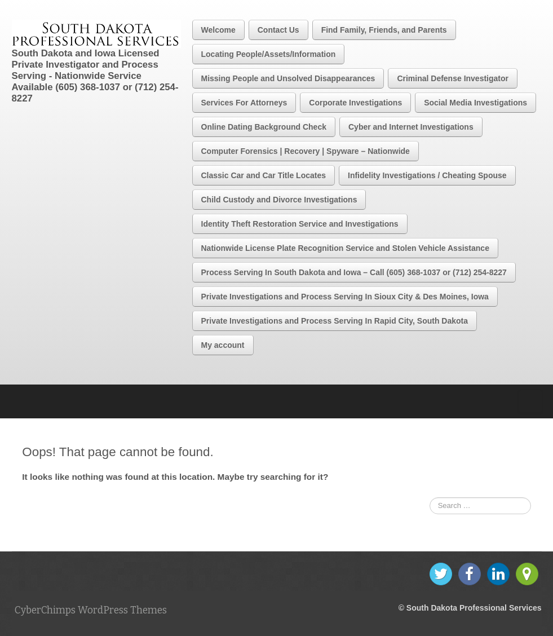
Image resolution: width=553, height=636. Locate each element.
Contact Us (278, 29)
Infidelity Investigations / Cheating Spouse (427, 175)
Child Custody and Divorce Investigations (279, 199)
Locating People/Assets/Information (268, 54)
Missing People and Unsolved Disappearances (288, 78)
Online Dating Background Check (263, 126)
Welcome (218, 29)
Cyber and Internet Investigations (411, 126)
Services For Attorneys (244, 102)
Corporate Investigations (355, 102)
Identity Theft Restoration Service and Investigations (300, 223)
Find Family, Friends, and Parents (384, 29)
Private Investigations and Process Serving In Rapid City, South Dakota (334, 320)
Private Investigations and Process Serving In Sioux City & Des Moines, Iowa (345, 296)
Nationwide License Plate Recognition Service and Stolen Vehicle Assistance (345, 248)
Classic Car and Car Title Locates (263, 175)
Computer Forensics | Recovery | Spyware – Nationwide (305, 151)
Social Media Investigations (475, 102)
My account (223, 345)
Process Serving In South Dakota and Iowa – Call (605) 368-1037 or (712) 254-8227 (354, 272)
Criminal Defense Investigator (452, 78)
